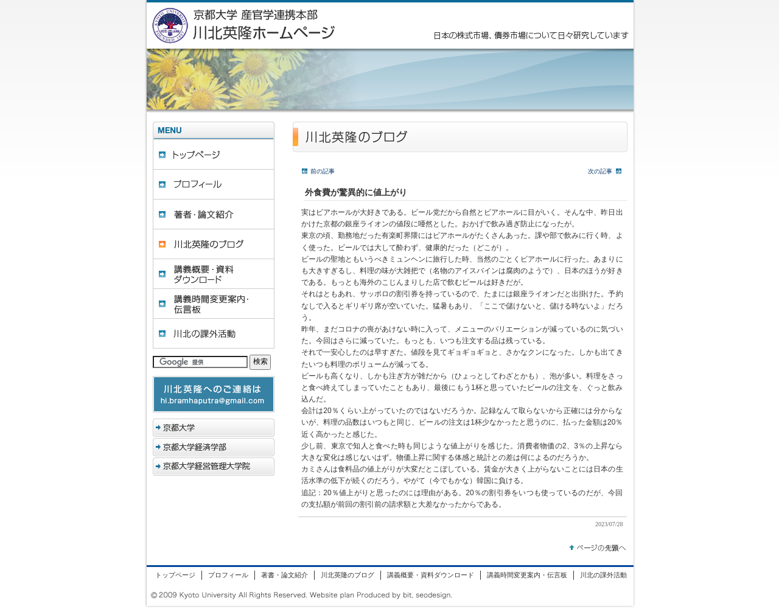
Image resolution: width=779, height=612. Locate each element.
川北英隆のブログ (213, 244)
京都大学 (213, 428)
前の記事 (322, 171)
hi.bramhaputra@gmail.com (213, 394)
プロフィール (213, 185)
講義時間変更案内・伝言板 (213, 304)
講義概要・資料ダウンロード (213, 274)
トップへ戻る (598, 545)
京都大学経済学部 (213, 447)
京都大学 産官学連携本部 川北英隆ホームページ (274, 25)
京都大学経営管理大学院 (213, 466)
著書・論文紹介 (213, 214)
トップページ (213, 155)
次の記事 (600, 171)
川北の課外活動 (213, 334)
